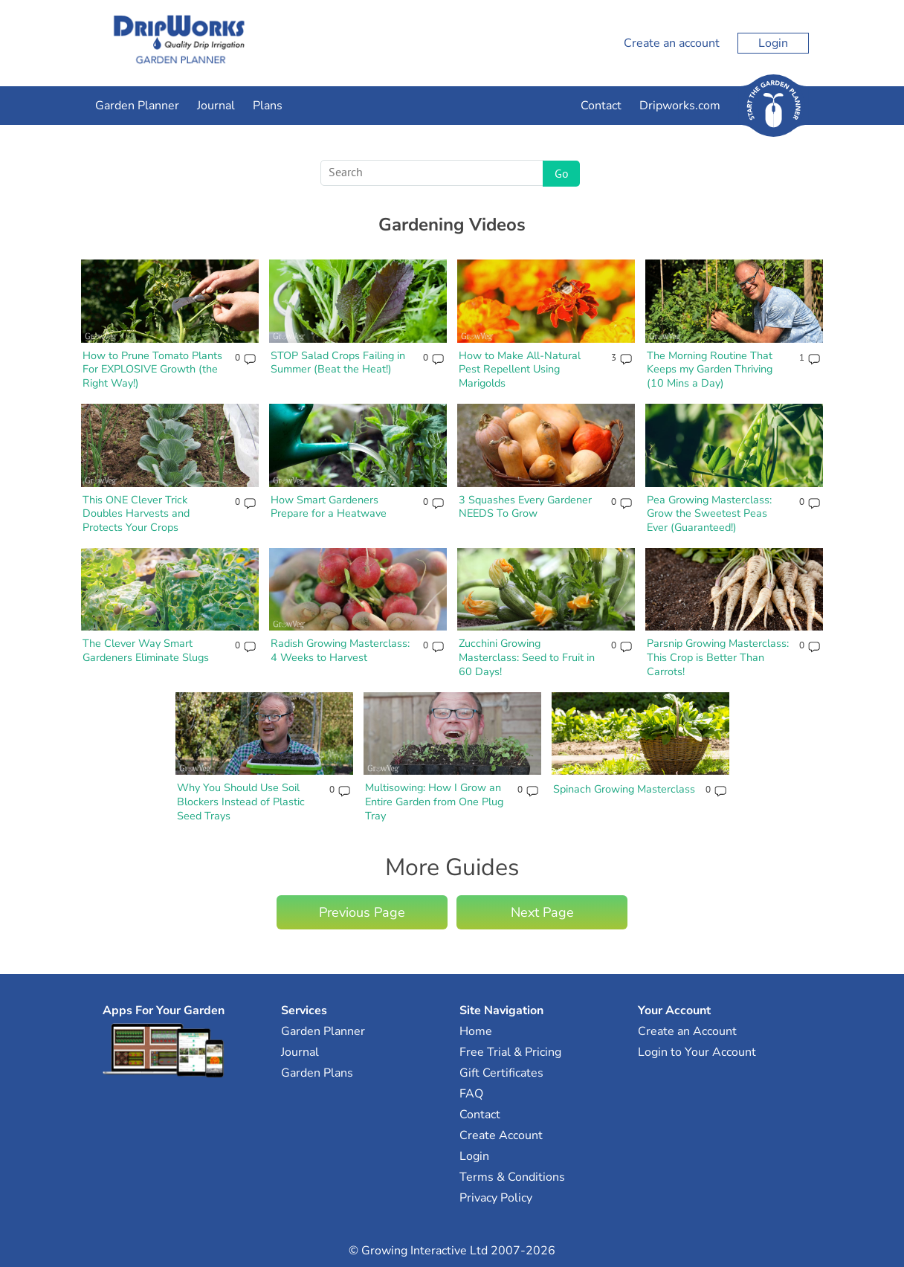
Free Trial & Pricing (510, 1052)
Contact (601, 105)
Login (773, 43)
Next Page (542, 912)
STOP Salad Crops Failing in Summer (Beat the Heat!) (338, 362)
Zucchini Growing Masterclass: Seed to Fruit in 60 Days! (527, 657)
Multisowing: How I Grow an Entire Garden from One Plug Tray (434, 801)
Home (475, 1031)
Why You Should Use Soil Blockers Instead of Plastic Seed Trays (241, 801)
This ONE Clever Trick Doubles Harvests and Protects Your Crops (136, 513)
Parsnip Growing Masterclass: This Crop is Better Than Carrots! (718, 657)
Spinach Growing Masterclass (624, 788)
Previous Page (362, 912)
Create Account (501, 1135)
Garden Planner (137, 105)
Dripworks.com (679, 105)
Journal (216, 105)
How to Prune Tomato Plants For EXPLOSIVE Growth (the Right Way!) (152, 369)
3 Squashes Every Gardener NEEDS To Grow (525, 506)
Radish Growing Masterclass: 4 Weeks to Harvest (340, 650)
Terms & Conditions (512, 1177)
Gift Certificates (501, 1073)
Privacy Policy (495, 1198)
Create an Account (687, 1031)
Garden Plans (317, 1073)
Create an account (672, 43)
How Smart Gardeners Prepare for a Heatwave (329, 506)
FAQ (471, 1094)
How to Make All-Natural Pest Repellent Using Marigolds (520, 369)
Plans (267, 105)
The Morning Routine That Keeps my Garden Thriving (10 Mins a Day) (709, 369)
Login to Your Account (697, 1052)
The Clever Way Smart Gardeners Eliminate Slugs (146, 650)
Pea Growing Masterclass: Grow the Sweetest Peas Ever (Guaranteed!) (709, 513)
